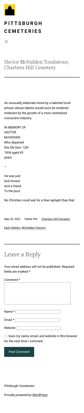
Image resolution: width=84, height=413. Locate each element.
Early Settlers (12, 227)
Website (9, 332)
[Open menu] (6, 41)
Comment (12, 280)
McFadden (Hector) (34, 227)
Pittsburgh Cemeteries (19, 390)
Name (9, 316)
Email (9, 324)
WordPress (40, 399)
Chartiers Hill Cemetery (55, 219)
